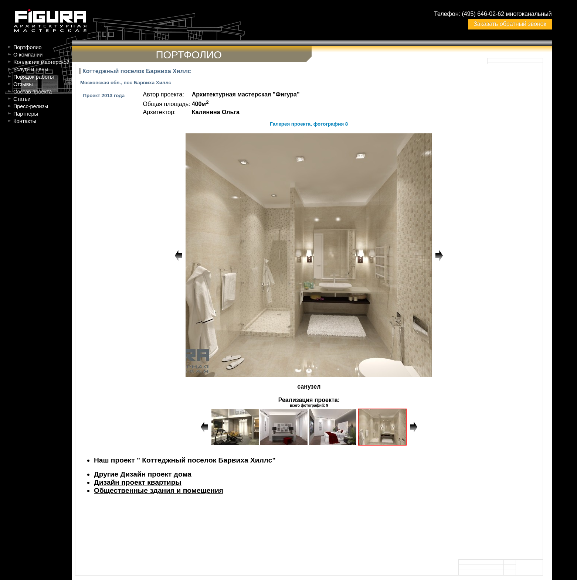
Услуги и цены (30, 69)
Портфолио (27, 47)
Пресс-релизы (30, 106)
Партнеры (25, 114)
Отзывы (23, 84)
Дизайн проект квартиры (137, 482)
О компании (28, 55)
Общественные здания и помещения (158, 490)
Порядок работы (33, 77)
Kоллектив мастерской (41, 62)
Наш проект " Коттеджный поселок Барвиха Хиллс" (185, 460)
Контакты (24, 121)
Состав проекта (32, 92)
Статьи (22, 99)
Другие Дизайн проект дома (142, 474)
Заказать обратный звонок (510, 24)
